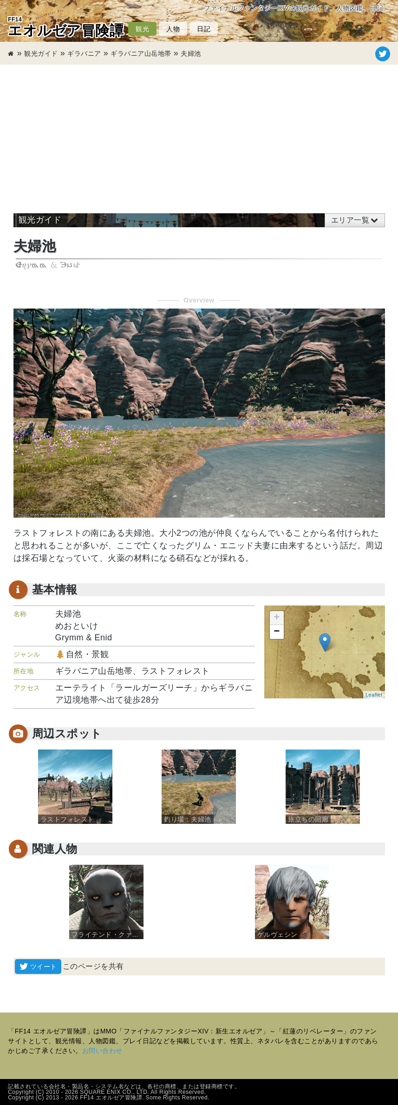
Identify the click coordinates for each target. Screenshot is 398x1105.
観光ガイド (41, 53)
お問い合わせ (102, 1050)
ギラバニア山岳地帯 (141, 53)
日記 (203, 29)
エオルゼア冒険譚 (66, 27)
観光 (142, 29)
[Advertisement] (199, 134)
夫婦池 (191, 53)
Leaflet (374, 694)
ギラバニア (84, 53)
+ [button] (277, 618)
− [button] (277, 632)
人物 (173, 29)
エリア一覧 (350, 220)
